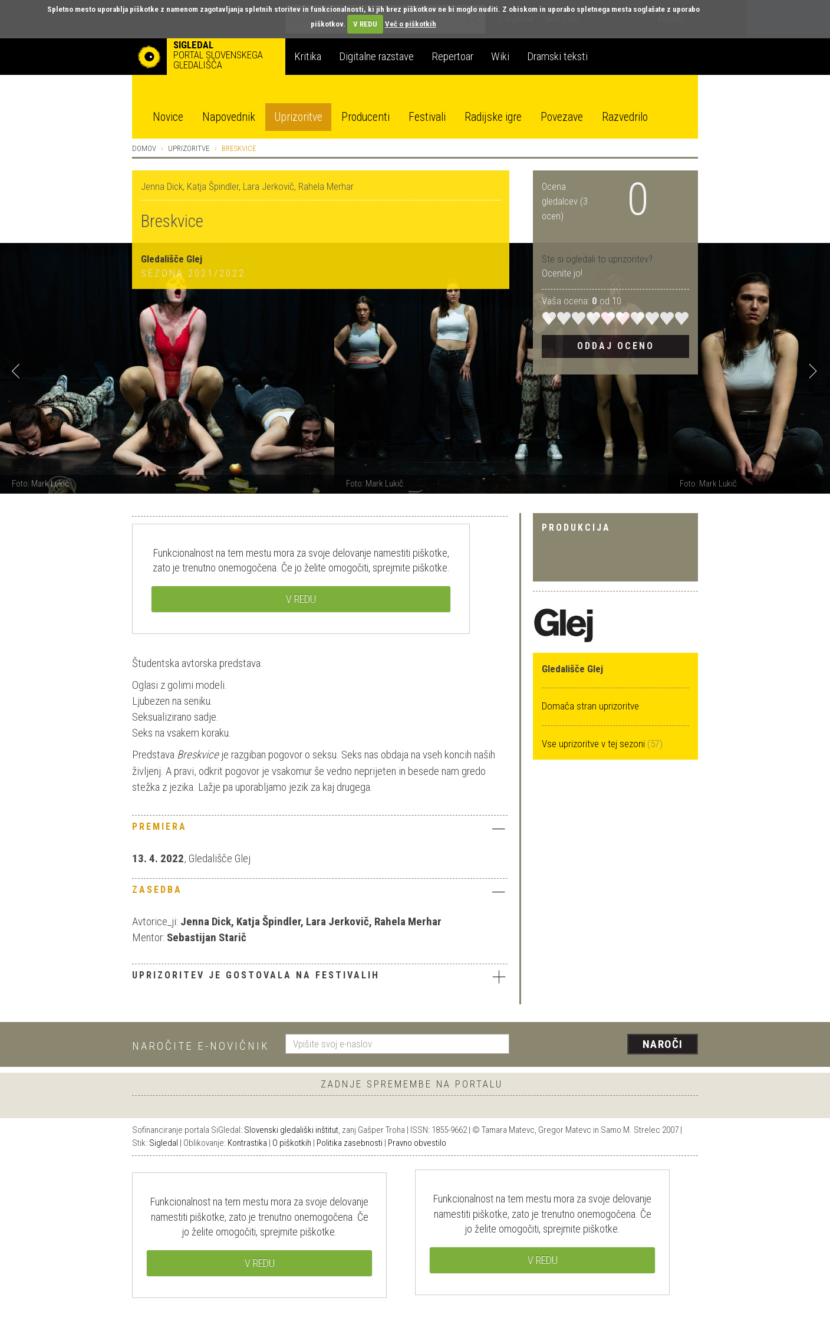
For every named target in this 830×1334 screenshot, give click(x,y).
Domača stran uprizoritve (590, 706)
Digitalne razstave (376, 56)
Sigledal (163, 1143)
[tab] (320, 830)
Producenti (365, 117)
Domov (144, 148)
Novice (168, 117)
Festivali (427, 117)
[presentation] (610, 1045)
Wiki (500, 56)
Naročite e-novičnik (200, 1046)
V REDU (365, 23)
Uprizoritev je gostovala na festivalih (320, 977)
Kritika (307, 56)
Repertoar (452, 56)
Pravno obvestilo (417, 1143)
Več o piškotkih (410, 23)
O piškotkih (291, 1143)
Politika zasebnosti (350, 1143)
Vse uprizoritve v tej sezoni (594, 744)
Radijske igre (493, 117)
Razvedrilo (625, 117)
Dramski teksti (557, 56)
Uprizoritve (298, 117)
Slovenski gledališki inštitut (291, 1130)
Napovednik (228, 117)
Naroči (663, 1044)
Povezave (562, 117)
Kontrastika (247, 1143)
